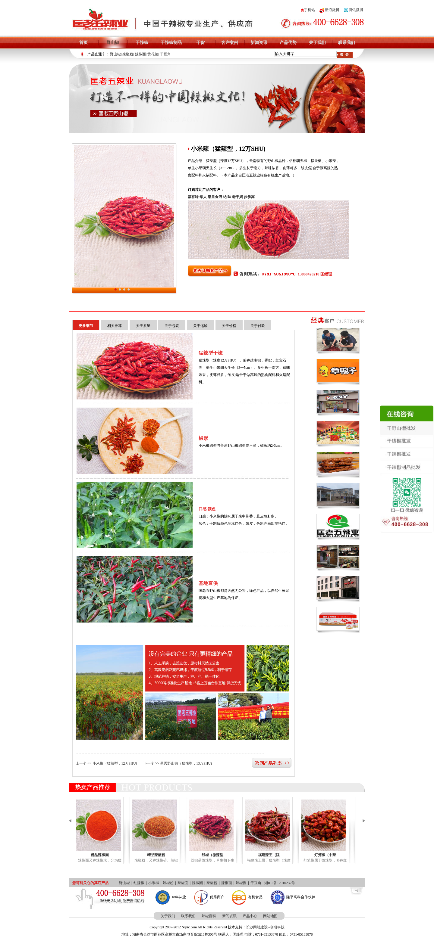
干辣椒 (142, 42)
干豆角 (165, 54)
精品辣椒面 (106, 855)
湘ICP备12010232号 (279, 883)
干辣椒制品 (171, 42)
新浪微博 (329, 10)
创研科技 (277, 927)
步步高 (249, 197)
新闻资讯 (258, 42)
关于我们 (317, 42)
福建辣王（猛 (275, 855)
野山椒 (112, 42)
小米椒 (153, 883)
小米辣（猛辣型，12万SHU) (124, 283)
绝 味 (227, 197)
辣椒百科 (209, 916)
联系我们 (346, 42)
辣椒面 (140, 54)
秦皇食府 (215, 197)
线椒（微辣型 (218, 855)
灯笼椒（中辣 (331, 855)
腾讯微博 (353, 10)
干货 (200, 42)
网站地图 (270, 916)
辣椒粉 (127, 54)
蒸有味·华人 (197, 197)
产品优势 (288, 42)
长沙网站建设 (257, 927)
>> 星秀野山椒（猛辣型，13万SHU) (183, 763)
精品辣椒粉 (162, 855)
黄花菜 (152, 54)
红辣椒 (139, 883)
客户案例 (229, 42)
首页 (83, 42)
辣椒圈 (197, 883)
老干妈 (237, 197)
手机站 (308, 10)
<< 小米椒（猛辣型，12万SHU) (112, 763)
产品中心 (250, 916)
